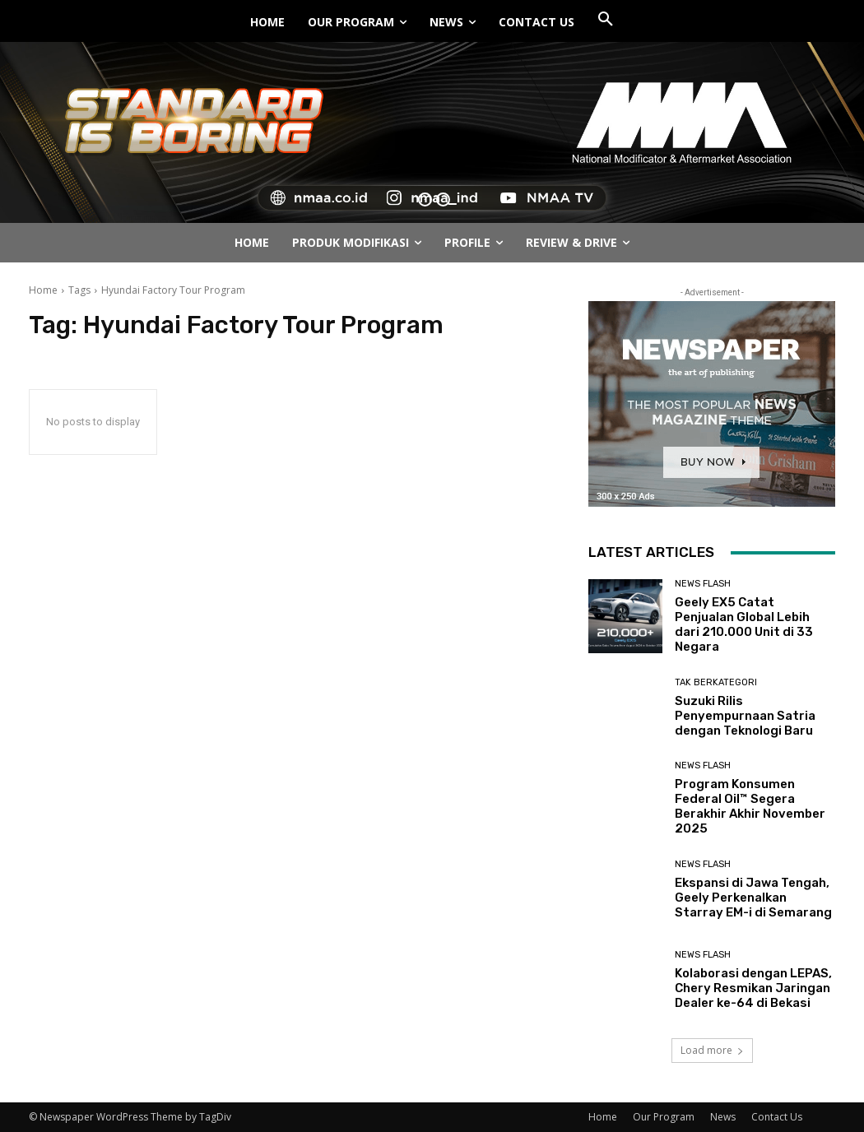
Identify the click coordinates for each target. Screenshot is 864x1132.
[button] (605, 19)
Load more (712, 1050)
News (723, 1117)
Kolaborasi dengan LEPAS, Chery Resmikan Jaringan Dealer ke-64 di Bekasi (753, 988)
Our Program (663, 1117)
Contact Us (776, 1117)
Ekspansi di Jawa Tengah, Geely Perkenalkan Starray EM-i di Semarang (753, 897)
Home (43, 290)
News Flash (703, 583)
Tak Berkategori (716, 682)
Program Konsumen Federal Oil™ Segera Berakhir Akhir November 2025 (750, 806)
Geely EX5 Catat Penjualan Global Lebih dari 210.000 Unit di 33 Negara (744, 624)
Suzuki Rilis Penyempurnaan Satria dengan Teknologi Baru (745, 716)
